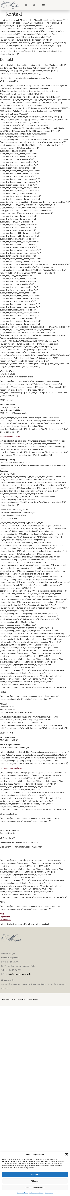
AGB (13, 999)
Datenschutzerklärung (36, 1193)
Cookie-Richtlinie (22, 1193)
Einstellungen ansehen (35, 1188)
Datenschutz (21, 999)
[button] (66, 1154)
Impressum (49, 1193)
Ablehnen (35, 1181)
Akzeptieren (35, 1175)
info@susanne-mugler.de (10, 436)
